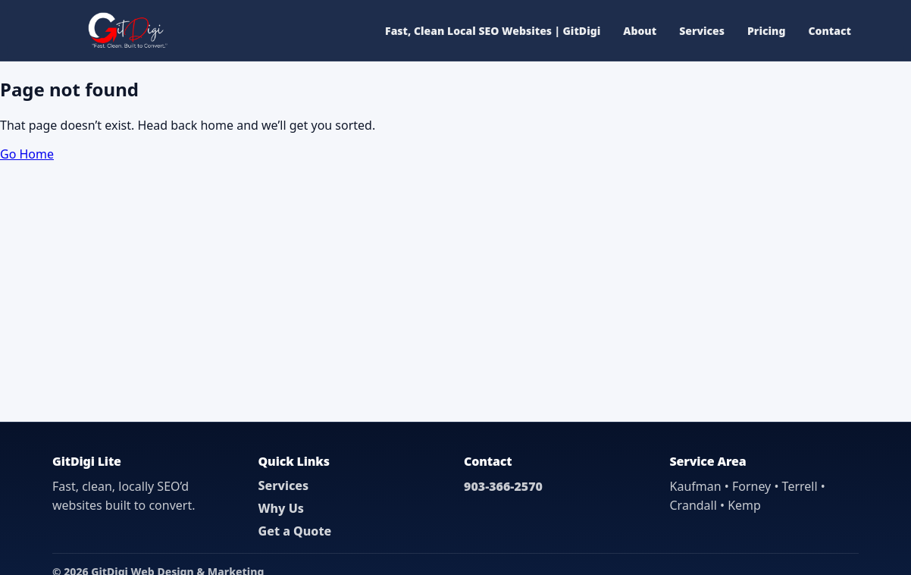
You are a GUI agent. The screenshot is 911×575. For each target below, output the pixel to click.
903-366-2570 (503, 486)
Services (702, 31)
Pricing (766, 31)
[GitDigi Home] (126, 30)
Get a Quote (295, 531)
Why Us (281, 508)
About (639, 31)
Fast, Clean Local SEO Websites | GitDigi (492, 31)
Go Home (27, 154)
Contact (829, 31)
